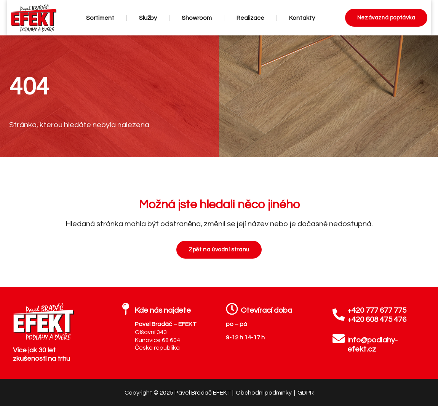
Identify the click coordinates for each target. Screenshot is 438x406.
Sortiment (100, 18)
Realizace (250, 18)
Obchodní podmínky (264, 393)
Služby (148, 18)
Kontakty (302, 18)
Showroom (197, 18)
